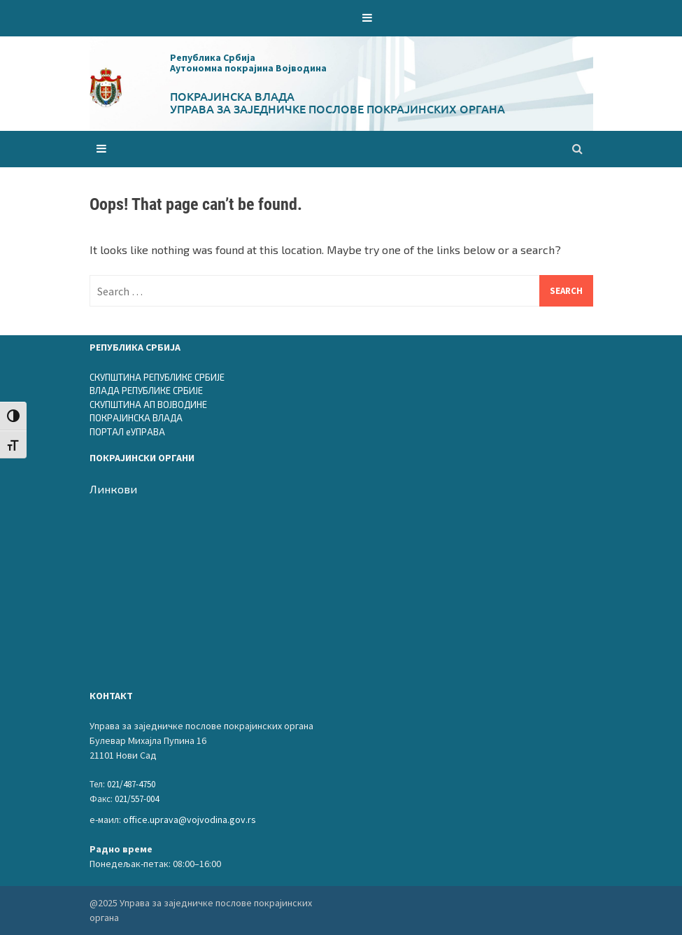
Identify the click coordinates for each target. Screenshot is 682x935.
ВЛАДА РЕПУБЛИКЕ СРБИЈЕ (146, 390)
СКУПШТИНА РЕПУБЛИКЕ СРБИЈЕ (157, 377)
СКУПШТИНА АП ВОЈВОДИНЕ (148, 404)
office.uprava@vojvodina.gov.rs (189, 819)
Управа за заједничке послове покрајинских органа (337, 108)
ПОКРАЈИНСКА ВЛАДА (136, 417)
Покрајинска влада (232, 96)
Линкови (113, 488)
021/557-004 (137, 799)
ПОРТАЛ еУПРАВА (127, 431)
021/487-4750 (131, 784)
